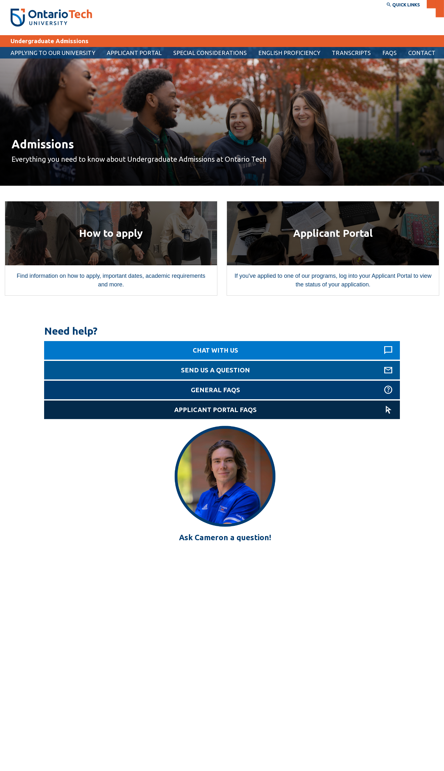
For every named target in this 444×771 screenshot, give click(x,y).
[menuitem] (134, 52)
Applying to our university (53, 53)
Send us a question (215, 370)
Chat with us (215, 350)
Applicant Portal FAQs (215, 409)
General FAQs (215, 389)
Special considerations (210, 53)
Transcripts (351, 53)
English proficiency (289, 53)
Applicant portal (134, 53)
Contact (421, 53)
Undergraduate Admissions (50, 40)
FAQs (389, 53)
